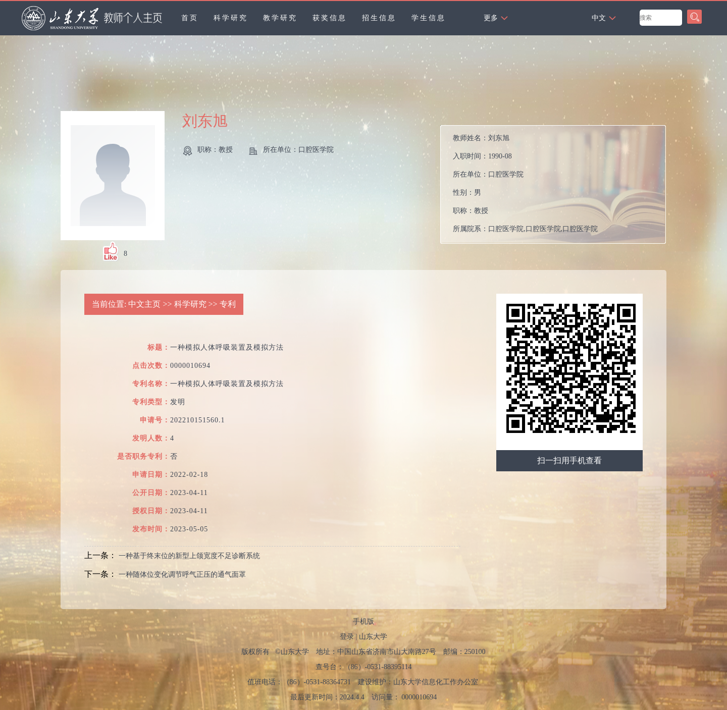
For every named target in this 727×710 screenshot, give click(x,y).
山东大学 (373, 636)
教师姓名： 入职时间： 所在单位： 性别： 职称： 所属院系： (525, 183)
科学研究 (231, 18)
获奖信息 (330, 18)
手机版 (363, 621)
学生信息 (428, 18)
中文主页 (144, 304)
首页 (189, 18)
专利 (228, 304)
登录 (347, 636)
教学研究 (280, 18)
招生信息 (379, 18)
